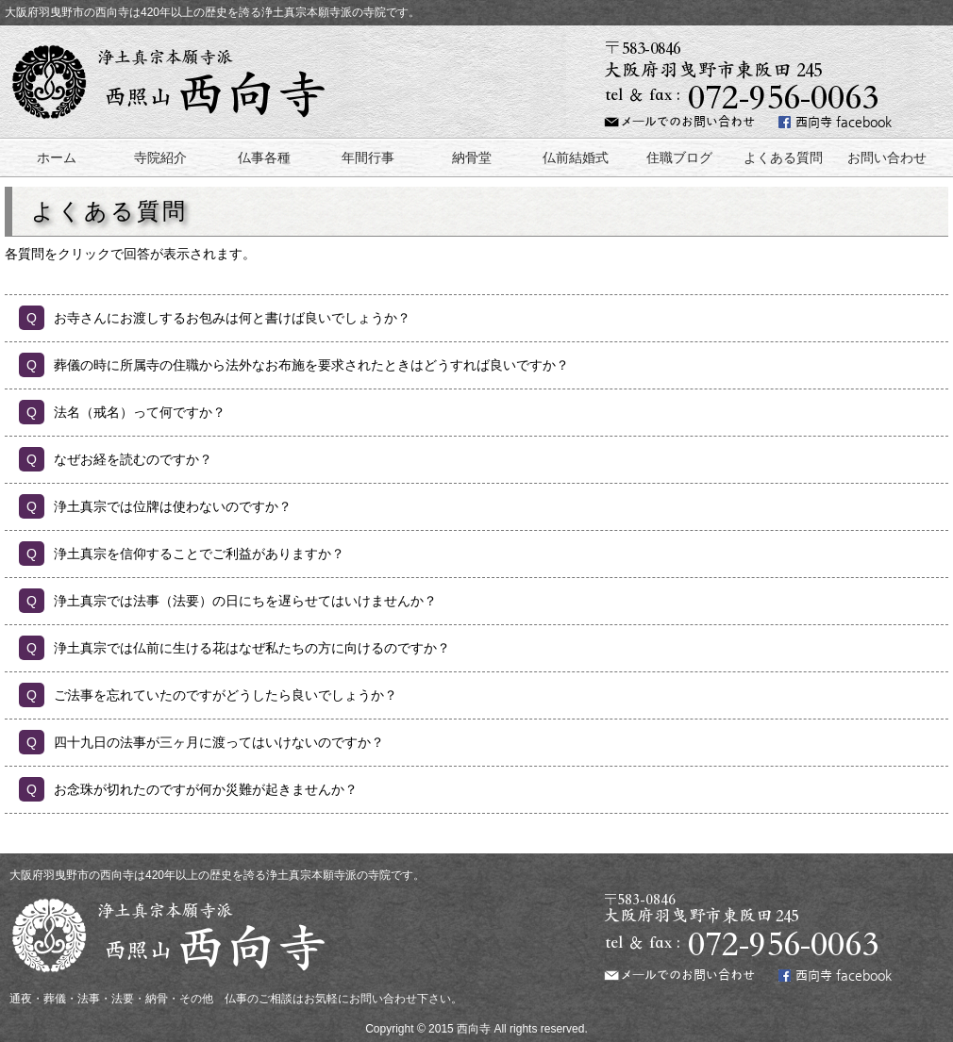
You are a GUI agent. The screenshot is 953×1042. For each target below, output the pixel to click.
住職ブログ (679, 157)
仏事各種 (264, 157)
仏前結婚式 (576, 157)
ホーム (56, 157)
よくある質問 (783, 157)
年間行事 (368, 157)
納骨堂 (472, 157)
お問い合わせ (887, 157)
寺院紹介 (160, 157)
